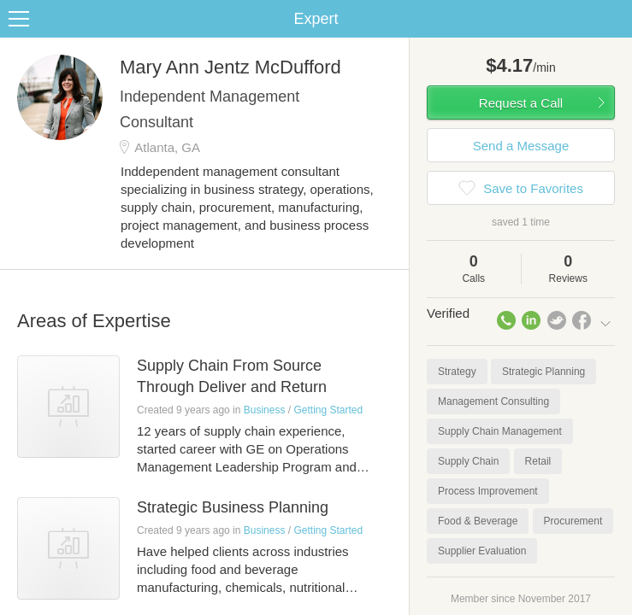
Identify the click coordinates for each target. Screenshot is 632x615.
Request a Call (521, 103)
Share (615, 19)
